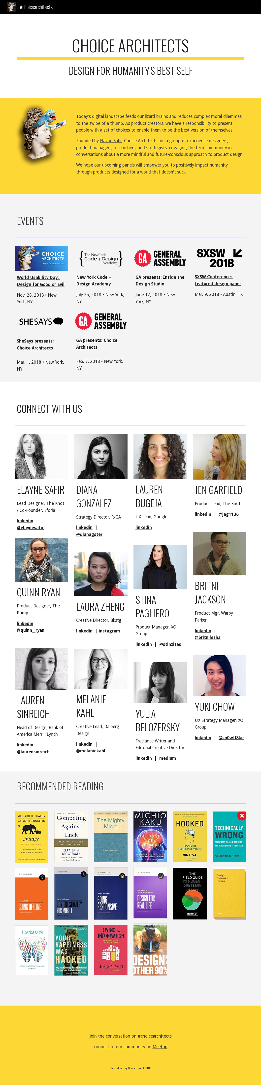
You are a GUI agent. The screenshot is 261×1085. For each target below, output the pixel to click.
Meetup (160, 1046)
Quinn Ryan (135, 1068)
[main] (130, 56)
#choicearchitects (155, 1036)
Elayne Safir (111, 140)
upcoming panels (118, 165)
